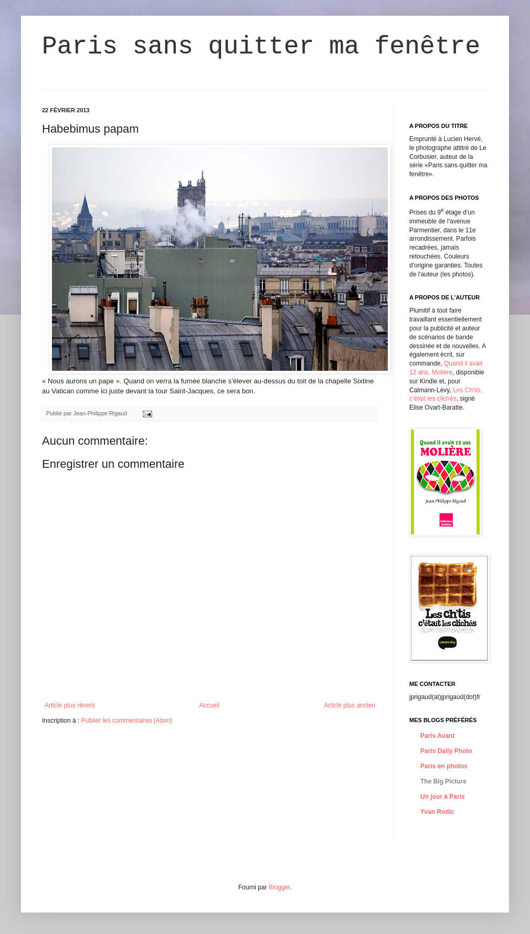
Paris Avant (437, 735)
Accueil (209, 705)
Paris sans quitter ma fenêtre (261, 47)
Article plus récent (69, 705)
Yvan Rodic (437, 811)
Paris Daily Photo (446, 751)
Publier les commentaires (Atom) (127, 720)
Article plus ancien (349, 705)
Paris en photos (444, 766)
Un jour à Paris (442, 796)
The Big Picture (443, 781)
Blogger (279, 887)
